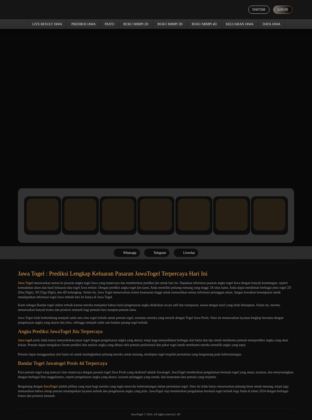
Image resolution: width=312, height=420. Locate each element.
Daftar (259, 9)
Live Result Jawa (47, 24)
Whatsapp (126, 253)
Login (283, 9)
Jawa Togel (25, 283)
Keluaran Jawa (239, 24)
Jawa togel (25, 340)
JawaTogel (51, 386)
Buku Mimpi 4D (204, 24)
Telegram (157, 253)
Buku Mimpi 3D (170, 24)
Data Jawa (271, 24)
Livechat (186, 253)
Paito (109, 24)
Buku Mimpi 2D (135, 24)
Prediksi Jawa (83, 24)
